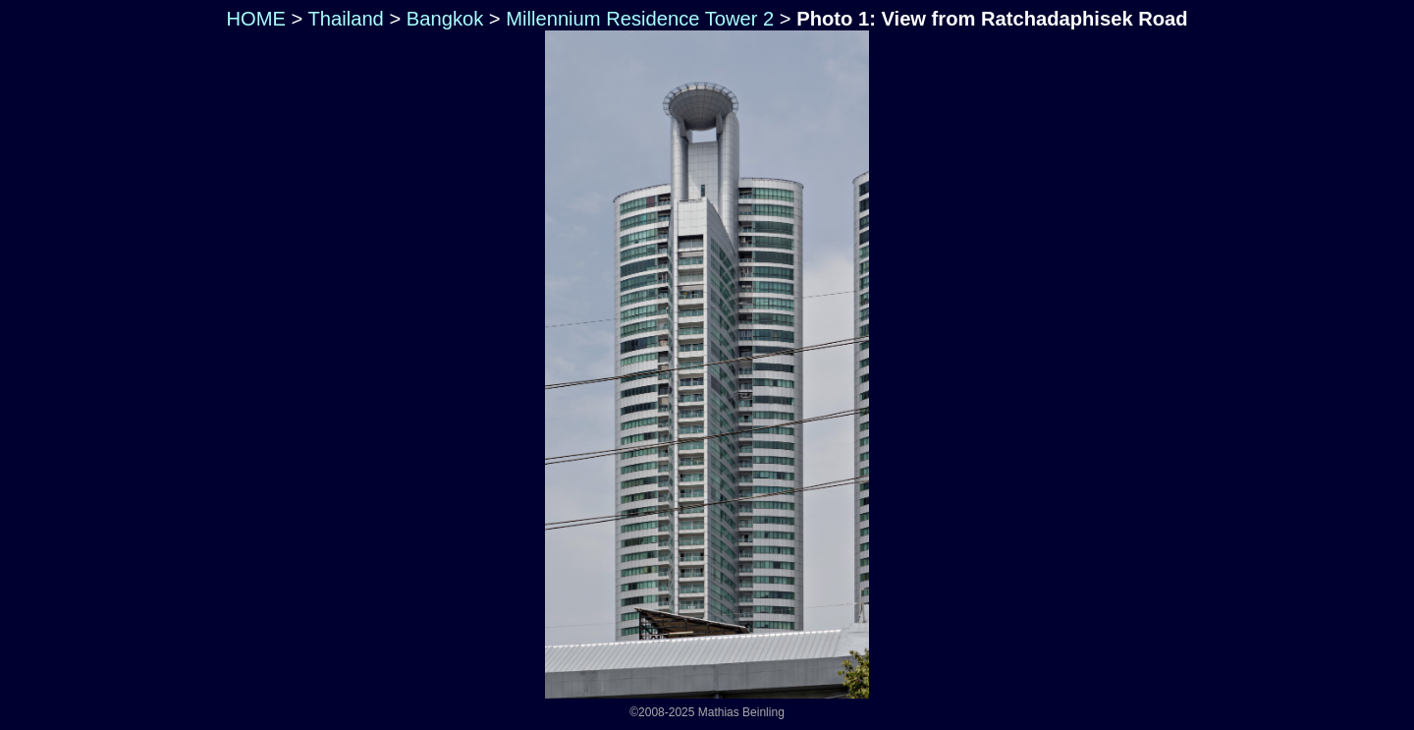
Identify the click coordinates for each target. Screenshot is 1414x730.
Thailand (346, 18)
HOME (253, 18)
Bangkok (445, 18)
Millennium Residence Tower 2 (640, 18)
